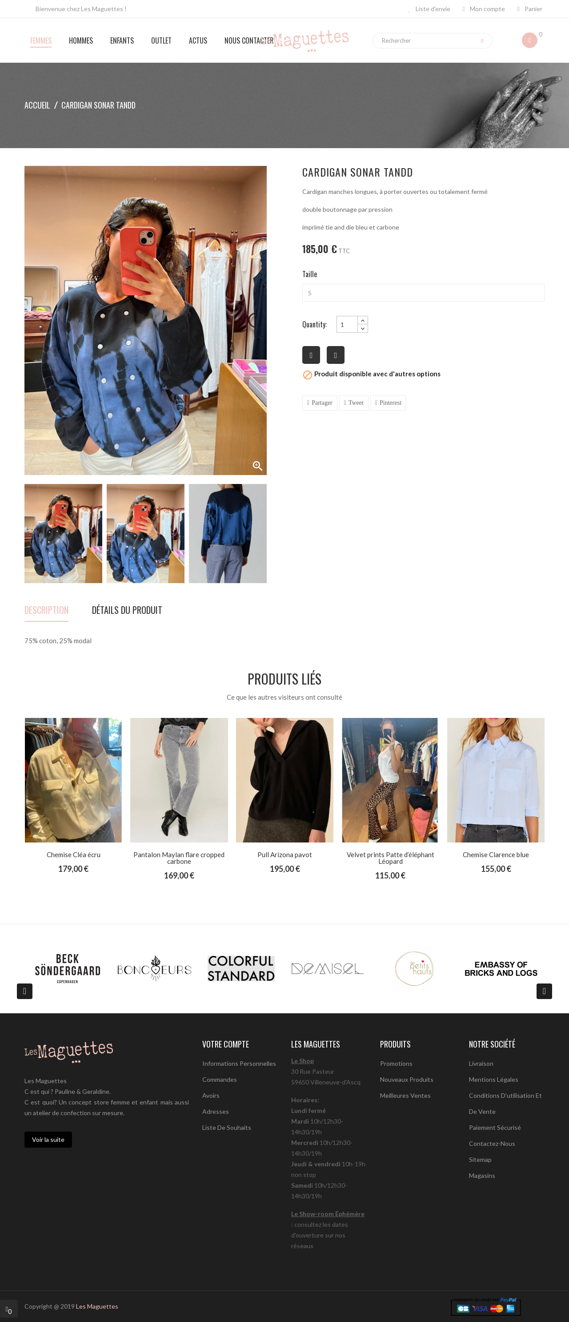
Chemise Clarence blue (496, 854)
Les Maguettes (97, 1306)
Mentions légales (493, 1079)
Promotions (396, 1063)
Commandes (219, 1079)
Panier (529, 8)
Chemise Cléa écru (73, 854)
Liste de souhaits (226, 1127)
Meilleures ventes (405, 1095)
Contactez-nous (492, 1143)
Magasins (482, 1175)
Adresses (215, 1111)
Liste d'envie (429, 8)
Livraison (481, 1063)
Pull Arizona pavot (284, 854)
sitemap (480, 1159)
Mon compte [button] (484, 8)
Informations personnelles (239, 1063)
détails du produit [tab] (127, 611)
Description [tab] (46, 611)
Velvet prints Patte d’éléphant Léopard (390, 857)
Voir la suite (48, 1139)
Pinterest (390, 402)
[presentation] (24, 991)
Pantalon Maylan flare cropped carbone (178, 857)
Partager (322, 402)
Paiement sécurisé (495, 1127)
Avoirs (211, 1095)
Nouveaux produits (406, 1079)
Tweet (356, 402)
